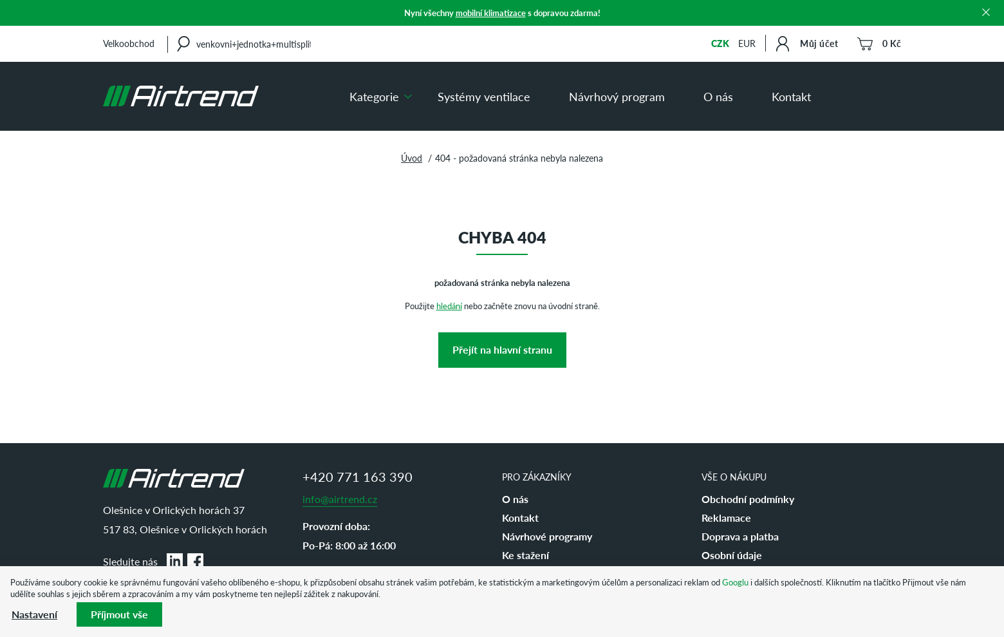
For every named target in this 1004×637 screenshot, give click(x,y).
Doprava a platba (740, 536)
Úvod (411, 157)
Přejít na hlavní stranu (502, 349)
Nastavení (34, 614)
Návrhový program (617, 96)
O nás (718, 96)
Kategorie (374, 96)
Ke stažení (525, 554)
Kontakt (791, 96)
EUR (747, 43)
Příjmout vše (119, 614)
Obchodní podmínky (748, 498)
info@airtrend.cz (339, 498)
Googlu (735, 582)
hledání (449, 305)
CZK (720, 43)
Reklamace (726, 517)
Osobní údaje (732, 554)
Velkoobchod (128, 43)
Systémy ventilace (484, 96)
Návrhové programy (547, 536)
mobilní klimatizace (491, 12)
